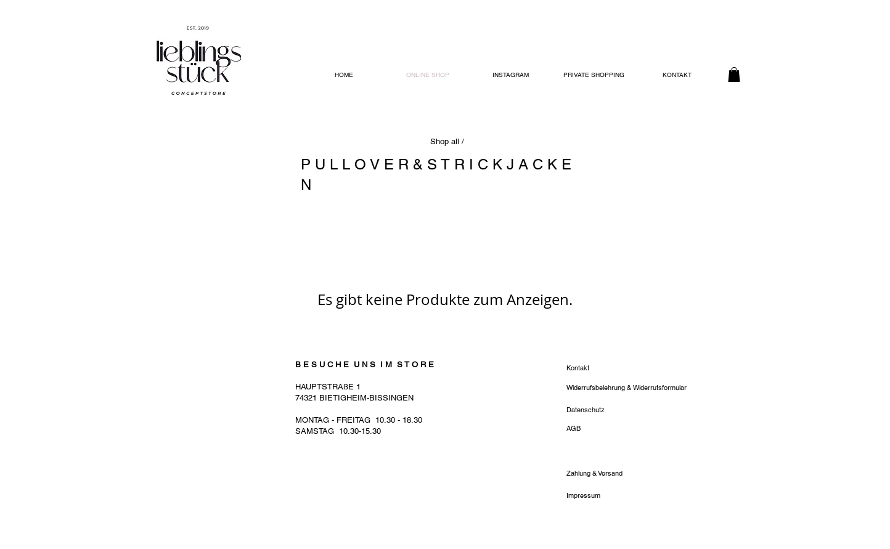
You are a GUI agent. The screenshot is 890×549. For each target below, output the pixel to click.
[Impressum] (610, 496)
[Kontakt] (626, 368)
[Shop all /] (448, 141)
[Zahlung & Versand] (610, 474)
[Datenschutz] (610, 410)
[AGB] (610, 428)
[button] (734, 74)
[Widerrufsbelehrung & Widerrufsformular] (626, 388)
